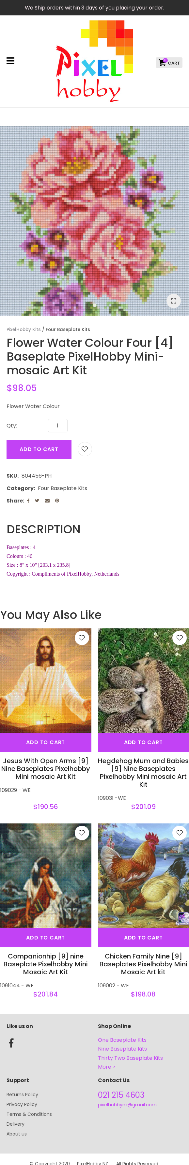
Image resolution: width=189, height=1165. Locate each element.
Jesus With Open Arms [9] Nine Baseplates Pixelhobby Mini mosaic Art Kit (45, 768)
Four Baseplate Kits (68, 329)
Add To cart (45, 742)
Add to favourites (82, 638)
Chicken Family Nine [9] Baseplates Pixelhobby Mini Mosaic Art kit (143, 964)
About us (17, 1134)
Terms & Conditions (29, 1114)
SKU (12, 476)
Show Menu (10, 60)
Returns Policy (22, 1094)
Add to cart (39, 449)
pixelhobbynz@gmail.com (127, 1104)
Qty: (12, 425)
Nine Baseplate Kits (122, 1049)
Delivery (15, 1124)
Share (15, 500)
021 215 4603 (121, 1095)
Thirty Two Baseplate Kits (130, 1058)
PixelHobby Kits (24, 329)
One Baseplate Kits (122, 1040)
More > (107, 1067)
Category (20, 488)
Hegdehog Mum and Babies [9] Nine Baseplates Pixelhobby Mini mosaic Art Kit (143, 772)
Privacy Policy (22, 1104)
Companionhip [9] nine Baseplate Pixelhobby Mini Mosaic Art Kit (46, 964)
